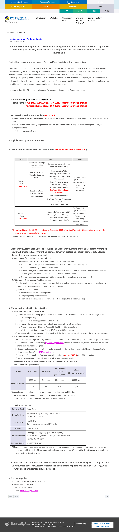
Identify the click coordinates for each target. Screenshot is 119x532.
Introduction (41, 18)
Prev (16, 496)
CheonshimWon (67, 19)
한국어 (79, 11)
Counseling (46, 6)
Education (73, 6)
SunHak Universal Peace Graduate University (102, 524)
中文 (107, 11)
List (107, 496)
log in (100, 2)
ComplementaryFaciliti (95, 19)
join (100, 6)
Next (11, 496)
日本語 (93, 11)
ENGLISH (66, 11)
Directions (73, 2)
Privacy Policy (81, 524)
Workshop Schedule (46, 2)
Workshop (54, 18)
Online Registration (19, 6)
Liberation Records (19, 2)
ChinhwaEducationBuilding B (80, 20)
